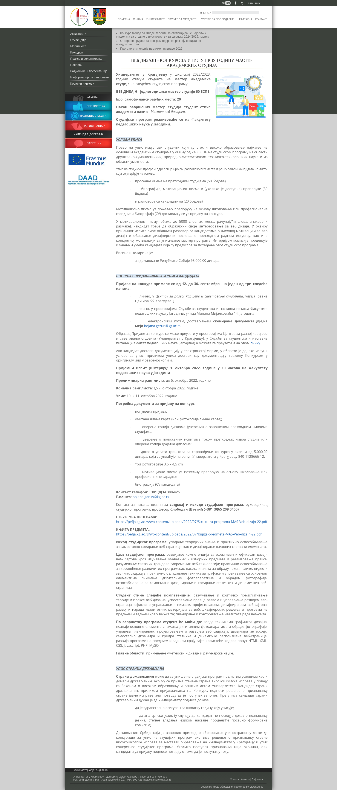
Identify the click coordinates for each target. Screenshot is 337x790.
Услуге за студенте (182, 19)
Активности (78, 33)
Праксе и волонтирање (86, 58)
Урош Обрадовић (223, 786)
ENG (257, 3)
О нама (138, 19)
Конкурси (76, 52)
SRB (250, 3)
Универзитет (155, 19)
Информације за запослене (89, 77)
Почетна (124, 19)
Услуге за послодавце (217, 19)
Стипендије (78, 40)
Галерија (245, 19)
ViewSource (256, 786)
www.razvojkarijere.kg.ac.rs (91, 770)
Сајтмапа (257, 779)
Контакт (261, 19)
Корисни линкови (82, 83)
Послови (76, 65)
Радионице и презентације (88, 71)
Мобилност (78, 46)
